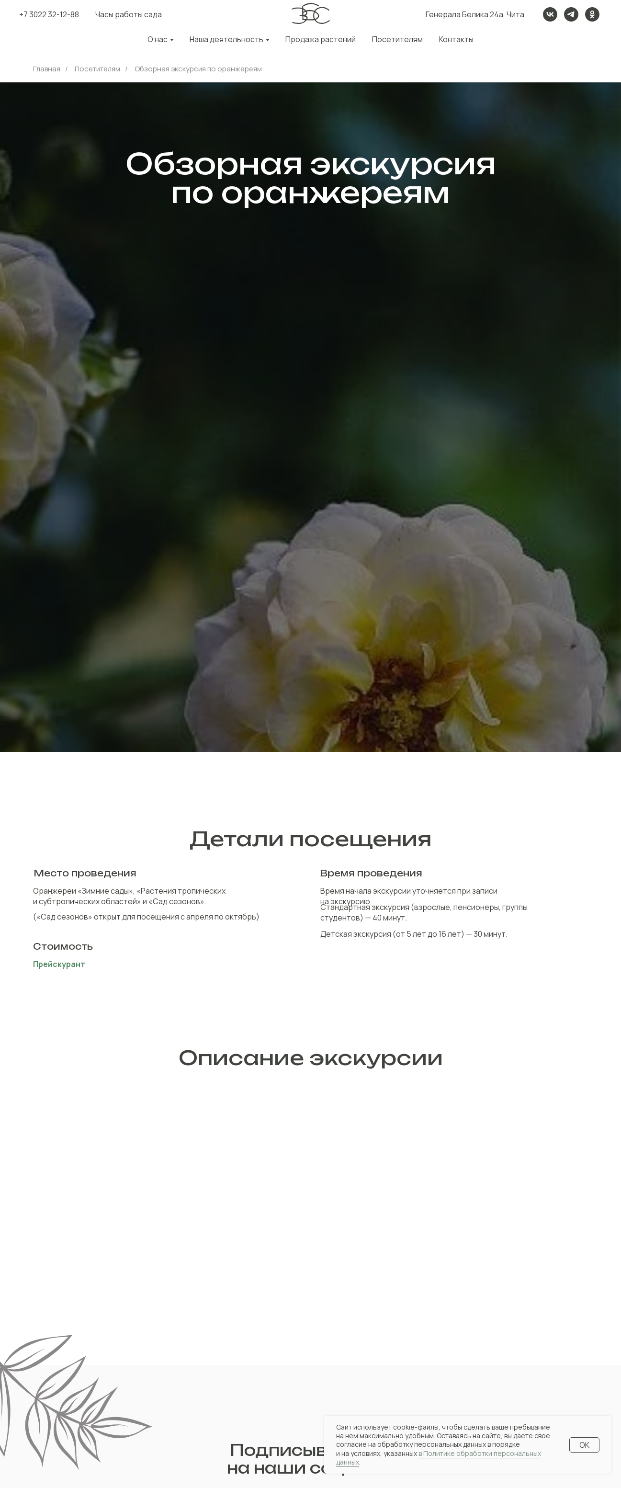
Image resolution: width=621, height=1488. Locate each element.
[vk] (550, 14)
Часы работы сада (128, 14)
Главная (46, 68)
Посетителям (397, 39)
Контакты (456, 39)
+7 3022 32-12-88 (49, 14)
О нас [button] (157, 39)
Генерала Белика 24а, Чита (475, 14)
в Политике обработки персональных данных (438, 1457)
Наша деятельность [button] (226, 39)
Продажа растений (320, 39)
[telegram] (571, 14)
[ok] (592, 14)
